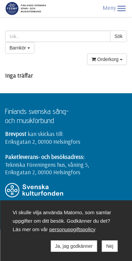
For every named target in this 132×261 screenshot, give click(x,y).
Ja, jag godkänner (74, 246)
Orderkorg (107, 59)
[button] (121, 8)
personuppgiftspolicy (72, 229)
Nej (109, 246)
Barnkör (19, 48)
